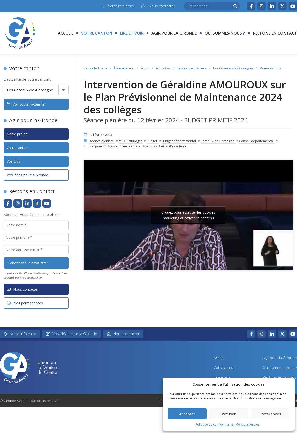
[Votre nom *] (36, 225)
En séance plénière (191, 68)
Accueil (65, 33)
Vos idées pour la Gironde (27, 175)
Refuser (229, 413)
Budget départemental (179, 141)
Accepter (187, 413)
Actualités (163, 68)
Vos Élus (13, 161)
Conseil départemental (256, 141)
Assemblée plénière (125, 146)
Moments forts (271, 68)
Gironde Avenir (95, 68)
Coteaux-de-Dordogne (217, 141)
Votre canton (96, 33)
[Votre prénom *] (36, 237)
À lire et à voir (124, 68)
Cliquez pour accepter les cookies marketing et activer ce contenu (188, 215)
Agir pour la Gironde (174, 33)
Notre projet (17, 134)
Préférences (270, 413)
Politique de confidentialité (214, 424)
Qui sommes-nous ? (225, 33)
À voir (145, 68)
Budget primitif (95, 146)
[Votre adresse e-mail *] (36, 250)
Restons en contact (275, 33)
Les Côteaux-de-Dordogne (233, 68)
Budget (152, 141)
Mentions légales (247, 424)
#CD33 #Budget (130, 141)
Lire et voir (132, 33)
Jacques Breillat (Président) (165, 146)
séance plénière (101, 141)
